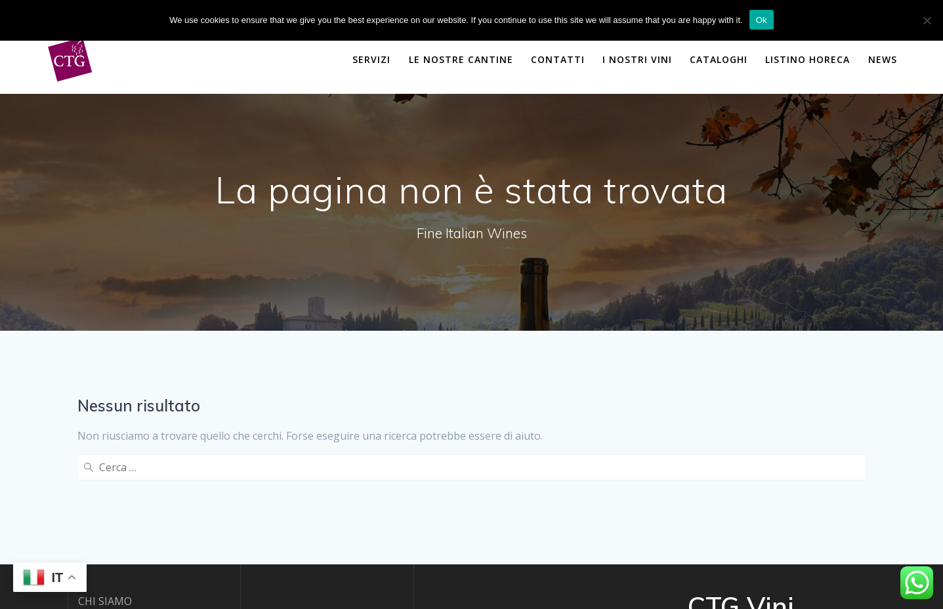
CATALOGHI (718, 59)
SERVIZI (371, 59)
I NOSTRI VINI (637, 59)
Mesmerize (759, 549)
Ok (761, 20)
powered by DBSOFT (129, 570)
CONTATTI (558, 59)
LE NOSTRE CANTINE (461, 59)
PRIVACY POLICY (118, 536)
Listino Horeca (807, 59)
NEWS (882, 59)
